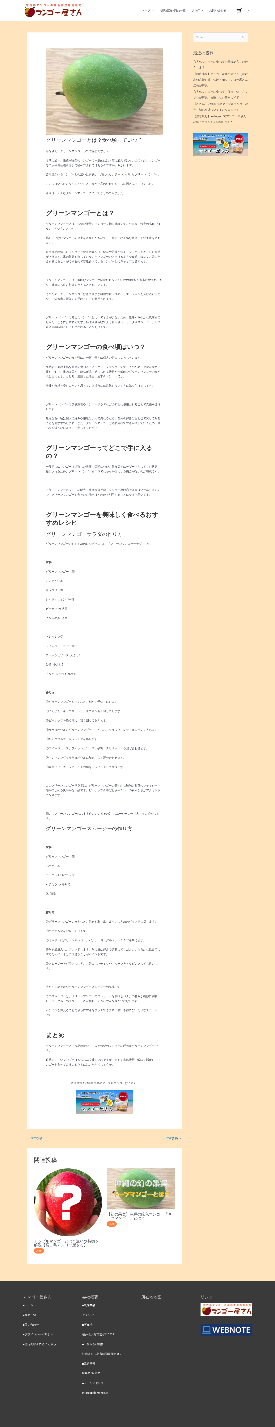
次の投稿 (173, 1138)
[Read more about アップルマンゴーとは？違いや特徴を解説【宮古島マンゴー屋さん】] (68, 1202)
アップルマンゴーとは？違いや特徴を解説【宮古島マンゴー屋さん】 (66, 1243)
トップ (146, 10)
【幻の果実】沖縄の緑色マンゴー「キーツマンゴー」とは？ (139, 1216)
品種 (39, 1250)
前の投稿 (34, 1138)
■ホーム (28, 1305)
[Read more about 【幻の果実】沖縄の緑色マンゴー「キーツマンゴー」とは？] (141, 1188)
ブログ (195, 10)
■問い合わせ (31, 1324)
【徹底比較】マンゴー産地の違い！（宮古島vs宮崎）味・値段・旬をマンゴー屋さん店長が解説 (220, 79)
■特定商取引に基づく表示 (39, 1344)
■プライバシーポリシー (38, 1334)
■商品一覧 (29, 1315)
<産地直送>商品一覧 (173, 10)
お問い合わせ (217, 10)
